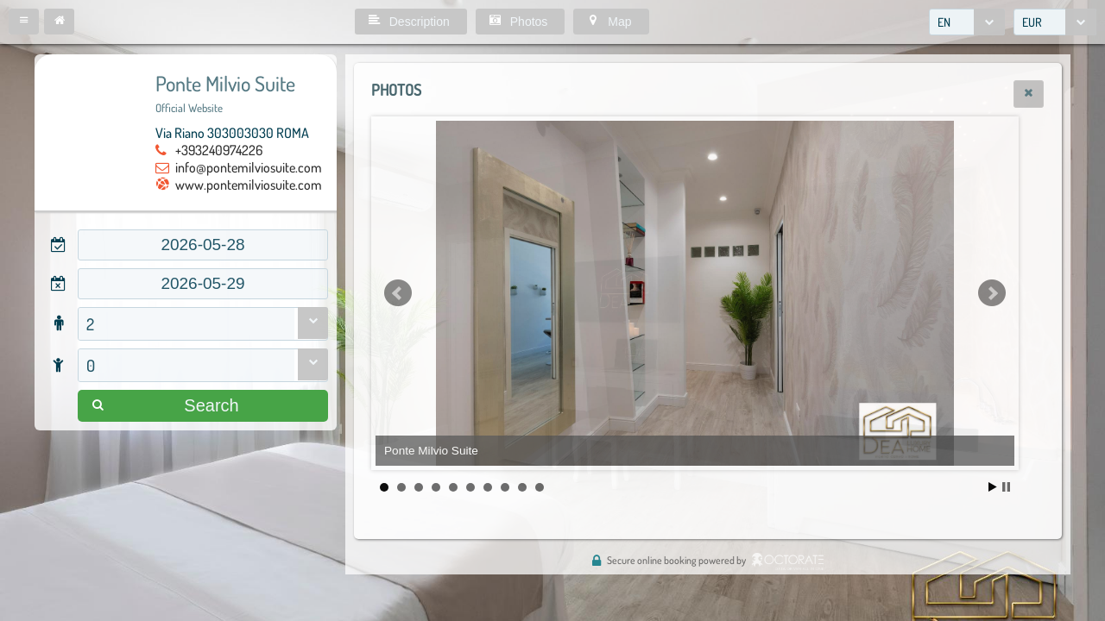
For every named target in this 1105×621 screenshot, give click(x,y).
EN (944, 22)
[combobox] (967, 22)
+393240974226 (218, 150)
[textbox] (203, 244)
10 (539, 487)
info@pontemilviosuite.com (248, 167)
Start (992, 487)
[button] (24, 21)
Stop (1006, 487)
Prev (398, 293)
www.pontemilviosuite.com (248, 184)
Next (992, 293)
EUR (1032, 22)
